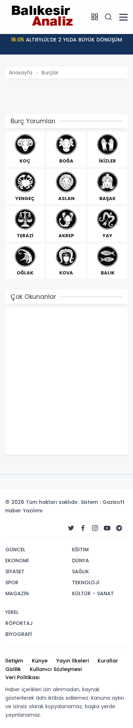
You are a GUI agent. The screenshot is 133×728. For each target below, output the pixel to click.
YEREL (11, 612)
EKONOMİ (17, 560)
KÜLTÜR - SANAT (93, 593)
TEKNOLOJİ (85, 582)
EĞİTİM (80, 549)
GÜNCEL (15, 549)
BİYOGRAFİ (18, 634)
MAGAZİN (17, 593)
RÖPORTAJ (19, 623)
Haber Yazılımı (24, 510)
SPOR (11, 582)
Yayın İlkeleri (72, 660)
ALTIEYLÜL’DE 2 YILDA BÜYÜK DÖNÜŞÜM (66, 39)
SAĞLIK (80, 571)
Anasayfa (20, 72)
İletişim (14, 660)
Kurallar (108, 660)
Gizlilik (13, 669)
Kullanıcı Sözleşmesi (56, 669)
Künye (40, 660)
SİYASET (14, 571)
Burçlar (50, 72)
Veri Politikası (22, 677)
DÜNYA (80, 560)
